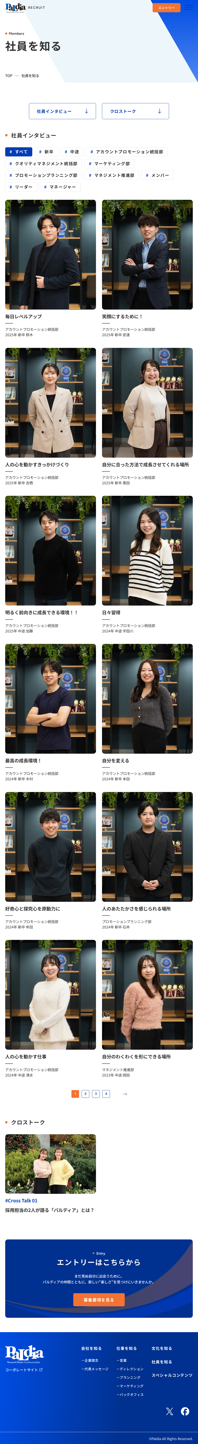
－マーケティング (130, 1385)
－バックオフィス (130, 1394)
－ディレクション (130, 1368)
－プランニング (128, 1377)
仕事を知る (126, 1348)
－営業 (121, 1360)
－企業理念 (89, 1360)
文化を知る (162, 1348)
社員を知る (162, 1361)
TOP (8, 75)
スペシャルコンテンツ (172, 1375)
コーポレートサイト (21, 1369)
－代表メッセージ (95, 1368)
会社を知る (91, 1348)
